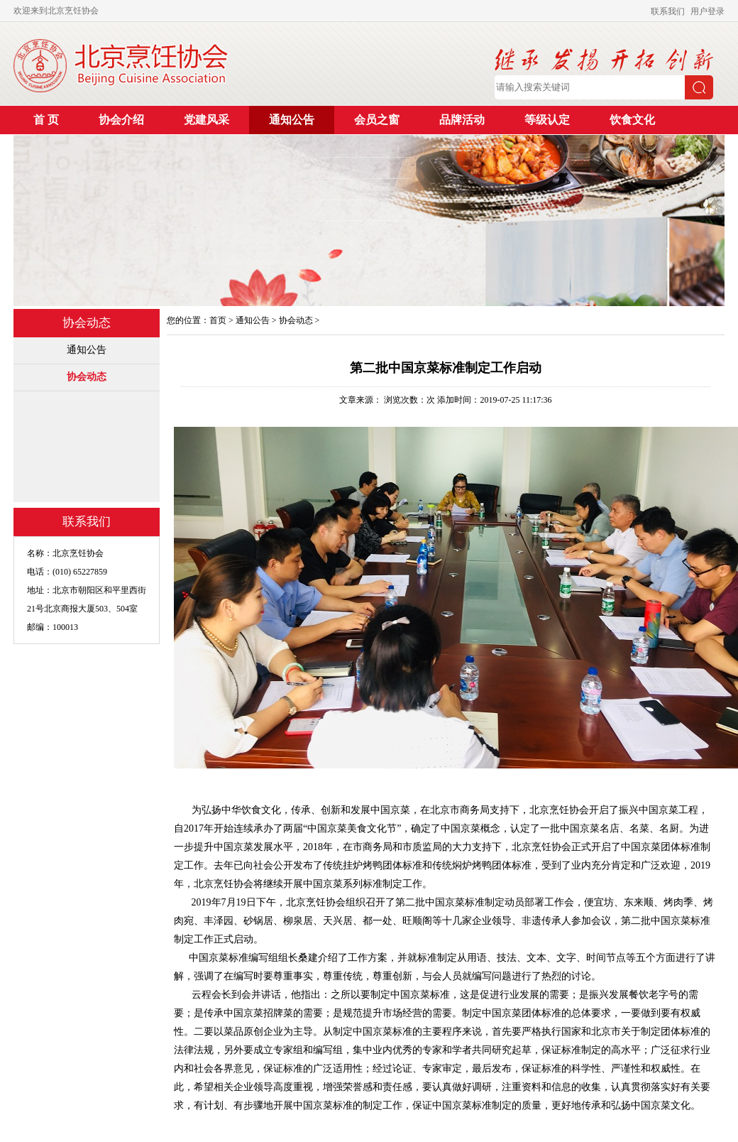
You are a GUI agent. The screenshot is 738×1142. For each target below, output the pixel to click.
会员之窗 (377, 120)
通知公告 (291, 120)
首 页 (46, 120)
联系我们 (668, 11)
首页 (217, 320)
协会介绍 (121, 120)
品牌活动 (462, 120)
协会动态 (86, 376)
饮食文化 (632, 120)
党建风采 (206, 120)
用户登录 (707, 11)
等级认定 (547, 120)
